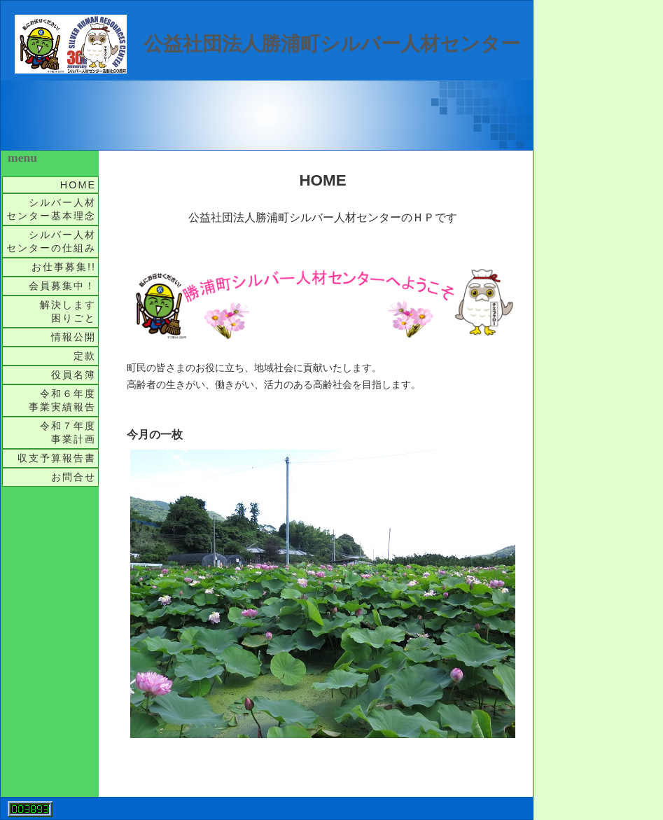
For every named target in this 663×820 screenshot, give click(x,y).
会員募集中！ (62, 285)
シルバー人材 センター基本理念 (52, 209)
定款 (85, 355)
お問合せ (73, 476)
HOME (78, 184)
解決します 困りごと (69, 311)
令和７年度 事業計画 (69, 432)
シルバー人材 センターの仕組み (52, 241)
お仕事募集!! (64, 266)
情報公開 (73, 336)
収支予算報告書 (57, 458)
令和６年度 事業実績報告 (64, 400)
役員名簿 (73, 374)
